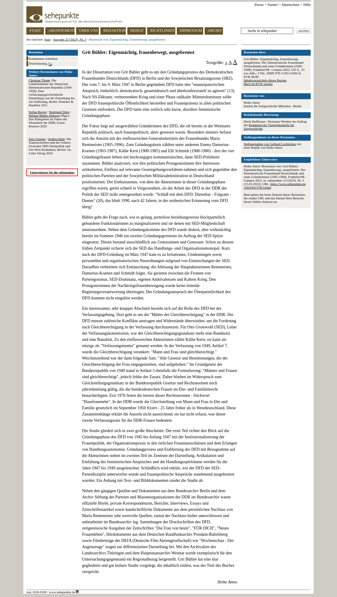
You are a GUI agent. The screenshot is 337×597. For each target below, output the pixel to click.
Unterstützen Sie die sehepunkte (52, 172)
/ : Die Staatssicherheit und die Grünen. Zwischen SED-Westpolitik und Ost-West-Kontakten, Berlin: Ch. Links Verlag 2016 (50, 146)
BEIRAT (137, 30)
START (35, 30)
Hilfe (307, 5)
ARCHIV (215, 30)
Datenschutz (290, 5)
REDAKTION (114, 30)
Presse (259, 5)
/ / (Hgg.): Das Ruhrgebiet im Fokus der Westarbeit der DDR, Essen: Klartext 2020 (50, 119)
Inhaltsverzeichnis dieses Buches (265, 80)
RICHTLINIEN (162, 30)
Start (47, 39)
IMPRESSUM (191, 30)
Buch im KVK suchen (258, 84)
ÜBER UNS (88, 30)
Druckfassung (40, 64)
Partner (273, 5)
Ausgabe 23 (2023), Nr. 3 (69, 39)
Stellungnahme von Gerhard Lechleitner (270, 144)
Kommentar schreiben (43, 58)
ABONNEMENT (61, 30)
